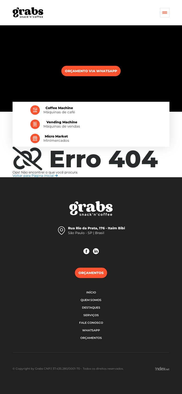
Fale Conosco (91, 322)
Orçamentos (91, 338)
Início (91, 292)
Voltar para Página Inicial (35, 175)
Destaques (91, 307)
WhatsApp (91, 330)
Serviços (91, 315)
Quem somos (91, 300)
